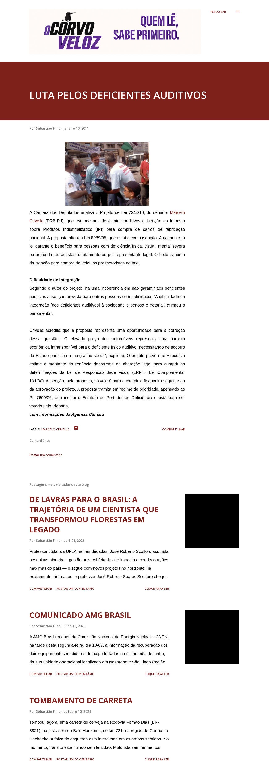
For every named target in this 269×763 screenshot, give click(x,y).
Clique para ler (157, 588)
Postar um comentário (45, 455)
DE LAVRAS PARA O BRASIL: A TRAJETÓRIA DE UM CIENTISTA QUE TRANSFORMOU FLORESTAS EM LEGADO (93, 514)
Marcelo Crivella (55, 429)
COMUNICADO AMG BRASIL (80, 615)
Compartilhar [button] (173, 429)
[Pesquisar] (218, 11)
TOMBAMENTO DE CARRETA (80, 700)
